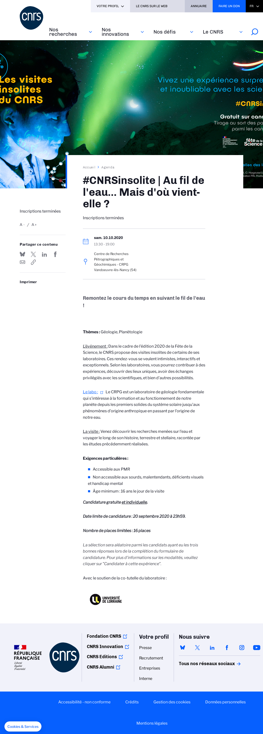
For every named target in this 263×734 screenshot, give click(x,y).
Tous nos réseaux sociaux (198, 663)
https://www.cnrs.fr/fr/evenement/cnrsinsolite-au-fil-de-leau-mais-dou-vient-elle (33, 262)
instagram (241, 648)
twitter (197, 648)
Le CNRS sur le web (152, 6)
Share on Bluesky (22, 254)
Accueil (89, 167)
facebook (227, 648)
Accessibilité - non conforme (84, 702)
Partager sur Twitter (33, 254)
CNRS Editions (102, 656)
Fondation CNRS (104, 636)
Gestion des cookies (171, 702)
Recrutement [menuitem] (151, 658)
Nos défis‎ (164, 32)
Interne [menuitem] (145, 678)
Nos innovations (115, 31)
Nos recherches (63, 31)
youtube (256, 648)
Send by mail (22, 262)
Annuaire (199, 6)
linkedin (212, 648)
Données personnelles (225, 702)
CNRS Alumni (100, 667)
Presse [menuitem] (145, 647)
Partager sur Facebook (55, 254)
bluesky (182, 648)
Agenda (107, 167)
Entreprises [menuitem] (149, 668)
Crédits (132, 702)
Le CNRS (213, 32)
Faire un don (229, 6)
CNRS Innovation (105, 646)
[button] (22, 726)
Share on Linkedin (44, 254)
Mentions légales (152, 723)
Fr (252, 6)
